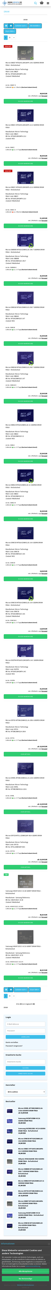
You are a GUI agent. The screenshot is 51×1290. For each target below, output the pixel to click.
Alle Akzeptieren (25, 1271)
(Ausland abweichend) (29, 87)
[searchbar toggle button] (35, 3)
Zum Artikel (25, 754)
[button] (6, 25)
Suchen (26, 1068)
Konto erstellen (12, 1042)
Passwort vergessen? (14, 1046)
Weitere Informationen (25, 1285)
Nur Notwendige (25, 1278)
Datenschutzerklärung (33, 1266)
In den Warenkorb (25, 101)
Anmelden (25, 1037)
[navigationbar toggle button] (48, 3)
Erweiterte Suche (25, 1073)
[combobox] (21, 25)
